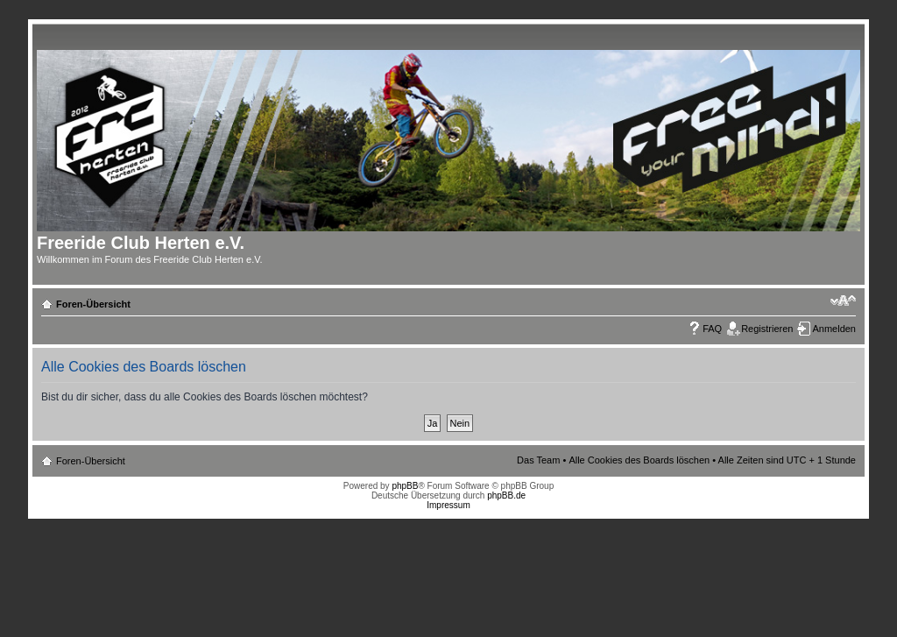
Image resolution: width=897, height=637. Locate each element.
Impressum (448, 505)
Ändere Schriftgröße (843, 300)
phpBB (405, 486)
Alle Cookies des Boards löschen (639, 460)
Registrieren (767, 328)
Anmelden (834, 328)
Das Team (538, 460)
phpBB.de (506, 495)
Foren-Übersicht (93, 304)
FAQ (712, 328)
